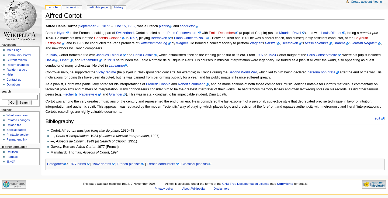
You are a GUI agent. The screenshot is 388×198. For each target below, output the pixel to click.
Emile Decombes (222, 33)
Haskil (50, 60)
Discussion (72, 7)
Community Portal (18, 55)
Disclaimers (221, 188)
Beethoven (159, 38)
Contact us (13, 79)
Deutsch (12, 151)
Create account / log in (366, 1)
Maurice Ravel (290, 33)
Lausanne (116, 65)
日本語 (10, 161)
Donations (13, 84)
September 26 (90, 26)
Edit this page (98, 7)
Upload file (13, 125)
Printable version (17, 134)
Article (53, 7)
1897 (133, 38)
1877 (106, 26)
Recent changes (17, 64)
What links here (17, 115)
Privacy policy (164, 188)
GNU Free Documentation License (245, 183)
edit (377, 118)
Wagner (182, 43)
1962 (131, 26)
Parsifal (270, 43)
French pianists (128, 164)
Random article (16, 69)
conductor (187, 26)
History (118, 7)
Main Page (13, 50)
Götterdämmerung (153, 43)
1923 (272, 55)
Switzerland (125, 33)
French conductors (161, 164)
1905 (53, 55)
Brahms (339, 43)
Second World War (242, 72)
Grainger (115, 94)
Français (12, 156)
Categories (55, 164)
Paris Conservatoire (182, 33)
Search (6, 91)
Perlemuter (89, 60)
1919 (111, 60)
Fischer (68, 94)
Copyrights (285, 183)
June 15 (120, 26)
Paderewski (88, 94)
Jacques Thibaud (109, 55)
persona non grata (321, 72)
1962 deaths (101, 164)
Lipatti (64, 60)
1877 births (77, 164)
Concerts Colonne (108, 38)
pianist (164, 26)
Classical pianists (194, 164)
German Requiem (364, 43)
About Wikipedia (193, 188)
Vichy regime (106, 72)
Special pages (16, 129)
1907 (260, 55)
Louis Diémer (331, 33)
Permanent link (16, 139)
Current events (16, 60)
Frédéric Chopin (158, 84)
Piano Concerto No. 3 (190, 38)
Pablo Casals (143, 55)
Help (9, 74)
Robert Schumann (191, 84)
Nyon (61, 33)
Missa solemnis (316, 43)
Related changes (18, 120)
